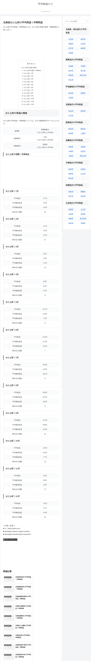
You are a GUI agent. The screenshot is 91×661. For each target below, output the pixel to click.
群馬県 (70, 75)
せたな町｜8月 (28, 93)
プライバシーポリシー (83, 655)
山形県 (83, 44)
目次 (28, 64)
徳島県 (70, 192)
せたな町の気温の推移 (29, 67)
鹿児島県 (83, 218)
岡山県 (70, 178)
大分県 (83, 209)
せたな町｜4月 (28, 82)
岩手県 (70, 48)
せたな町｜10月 (29, 99)
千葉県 (83, 66)
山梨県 (70, 98)
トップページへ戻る (69, 655)
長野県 (83, 93)
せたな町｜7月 (28, 90)
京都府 (70, 151)
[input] (77, 21)
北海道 (70, 39)
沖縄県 (83, 223)
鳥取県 (70, 169)
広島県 (83, 169)
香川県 (70, 196)
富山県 (70, 111)
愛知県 (83, 129)
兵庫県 (83, 147)
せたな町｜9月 (28, 96)
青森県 (70, 44)
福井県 (83, 111)
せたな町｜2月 (28, 76)
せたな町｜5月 (28, 85)
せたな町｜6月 (28, 88)
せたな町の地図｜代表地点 (32, 70)
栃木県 (70, 71)
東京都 (83, 71)
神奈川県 (83, 75)
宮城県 (70, 53)
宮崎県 (83, 214)
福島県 (83, 48)
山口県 (83, 174)
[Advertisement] (31, 46)
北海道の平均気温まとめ (10, 540)
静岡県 (70, 133)
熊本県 (70, 223)
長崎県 (70, 218)
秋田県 (83, 39)
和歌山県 (83, 156)
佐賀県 (70, 214)
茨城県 (70, 66)
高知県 (83, 196)
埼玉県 (70, 80)
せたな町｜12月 (29, 105)
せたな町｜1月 (28, 73)
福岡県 (70, 209)
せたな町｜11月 (29, 102)
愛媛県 (83, 192)
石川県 (70, 115)
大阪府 (70, 156)
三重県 (83, 133)
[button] (87, 21)
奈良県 (83, 151)
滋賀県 (70, 147)
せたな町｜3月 (28, 79)
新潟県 (70, 93)
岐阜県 (70, 129)
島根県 (70, 174)
